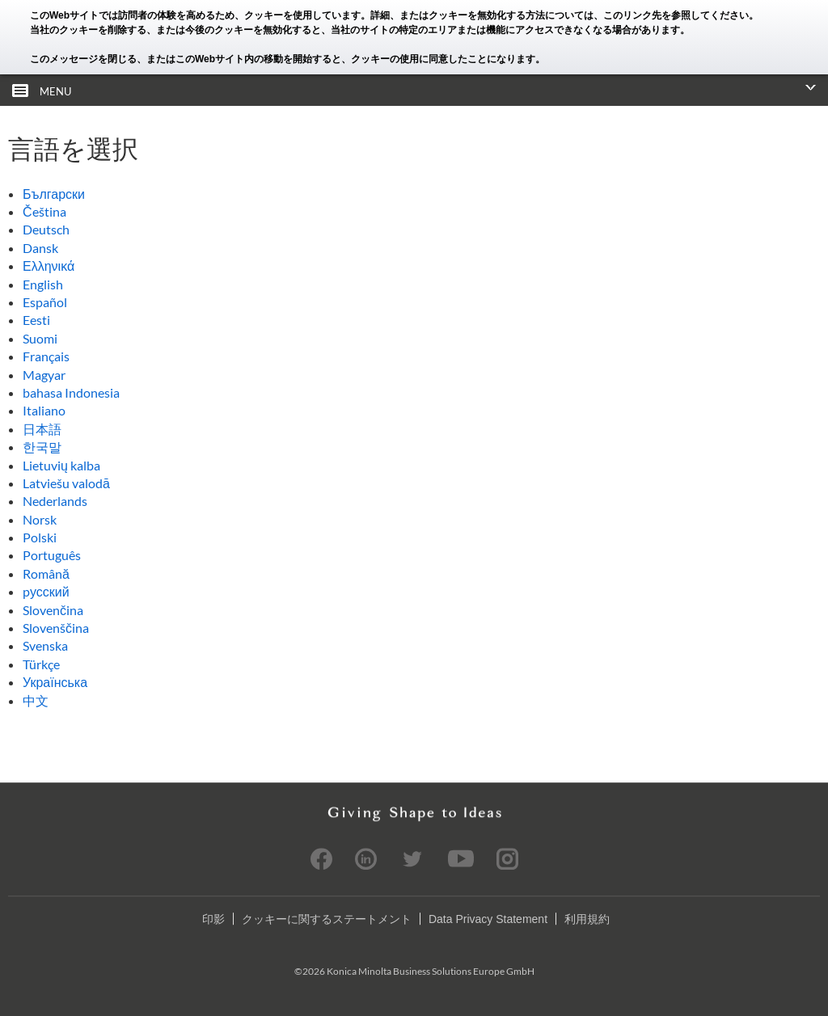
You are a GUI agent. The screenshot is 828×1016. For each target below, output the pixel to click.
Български (54, 193)
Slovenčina (53, 610)
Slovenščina (56, 627)
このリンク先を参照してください (676, 15)
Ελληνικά (48, 265)
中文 (36, 700)
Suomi (40, 338)
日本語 (42, 428)
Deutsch (46, 229)
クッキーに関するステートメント (327, 919)
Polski (40, 537)
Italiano (44, 410)
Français (46, 356)
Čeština (44, 211)
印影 (213, 919)
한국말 (42, 446)
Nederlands (55, 500)
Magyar (44, 374)
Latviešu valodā (66, 483)
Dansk (40, 247)
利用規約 (587, 919)
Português (52, 555)
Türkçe (41, 664)
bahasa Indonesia (71, 392)
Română (46, 573)
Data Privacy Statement (488, 919)
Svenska (45, 645)
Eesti (36, 319)
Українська (55, 681)
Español (45, 302)
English (43, 284)
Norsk (40, 519)
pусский (46, 591)
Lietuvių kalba (61, 465)
